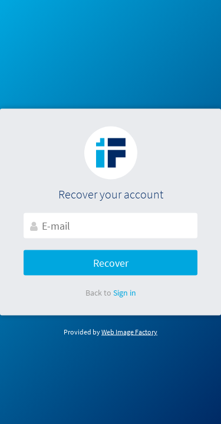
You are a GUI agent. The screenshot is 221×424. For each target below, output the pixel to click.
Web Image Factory (129, 331)
